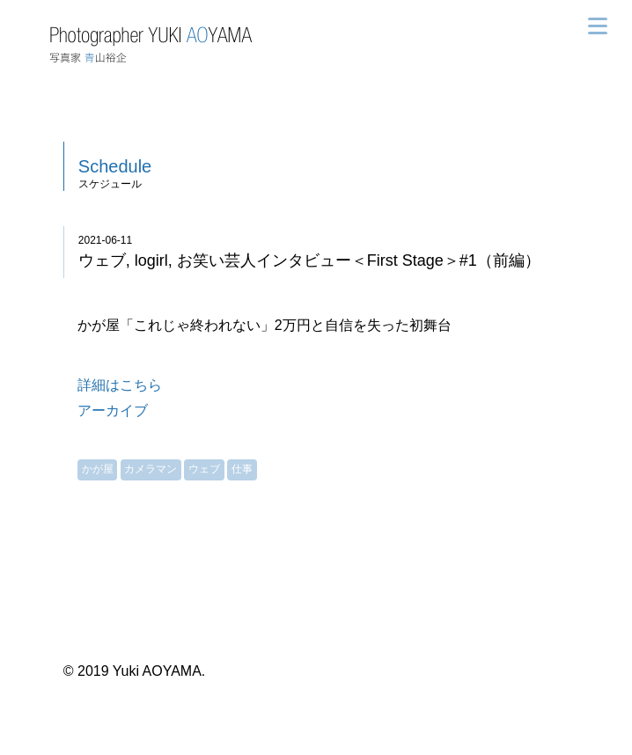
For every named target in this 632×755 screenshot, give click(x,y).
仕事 (242, 469)
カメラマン (150, 469)
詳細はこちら (119, 385)
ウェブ (204, 469)
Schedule (114, 166)
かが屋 (98, 469)
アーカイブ (112, 410)
